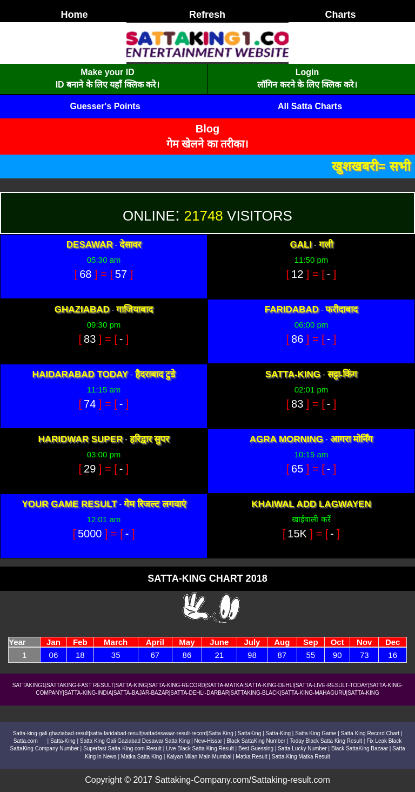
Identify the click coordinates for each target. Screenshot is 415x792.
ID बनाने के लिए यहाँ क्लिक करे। (108, 84)
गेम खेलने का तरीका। (207, 144)
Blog (207, 129)
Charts (340, 14)
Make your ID (108, 72)
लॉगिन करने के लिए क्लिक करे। (307, 84)
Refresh (207, 14)
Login (307, 72)
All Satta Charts (310, 106)
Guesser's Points (105, 106)
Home (74, 14)
